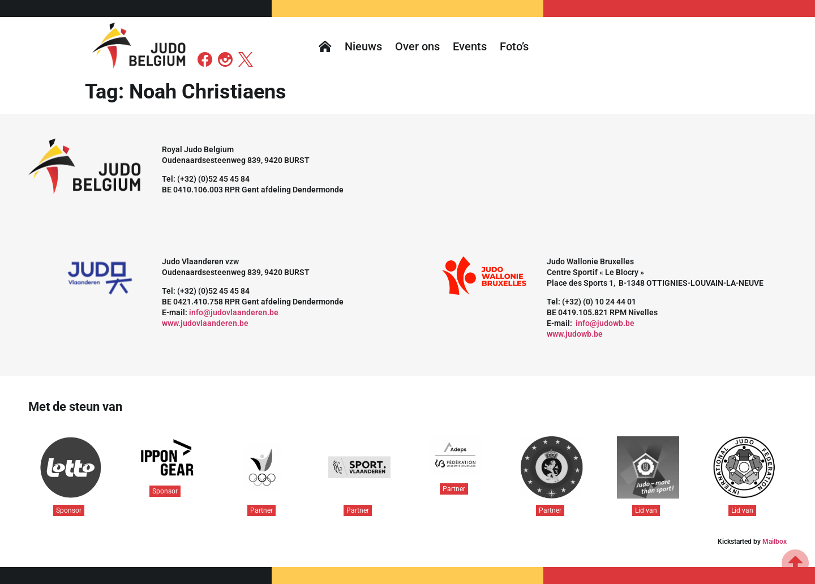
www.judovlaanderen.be (205, 323)
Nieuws (363, 46)
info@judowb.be (605, 323)
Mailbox (774, 542)
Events (470, 46)
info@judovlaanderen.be (233, 312)
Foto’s (514, 46)
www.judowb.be (575, 333)
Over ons (417, 46)
